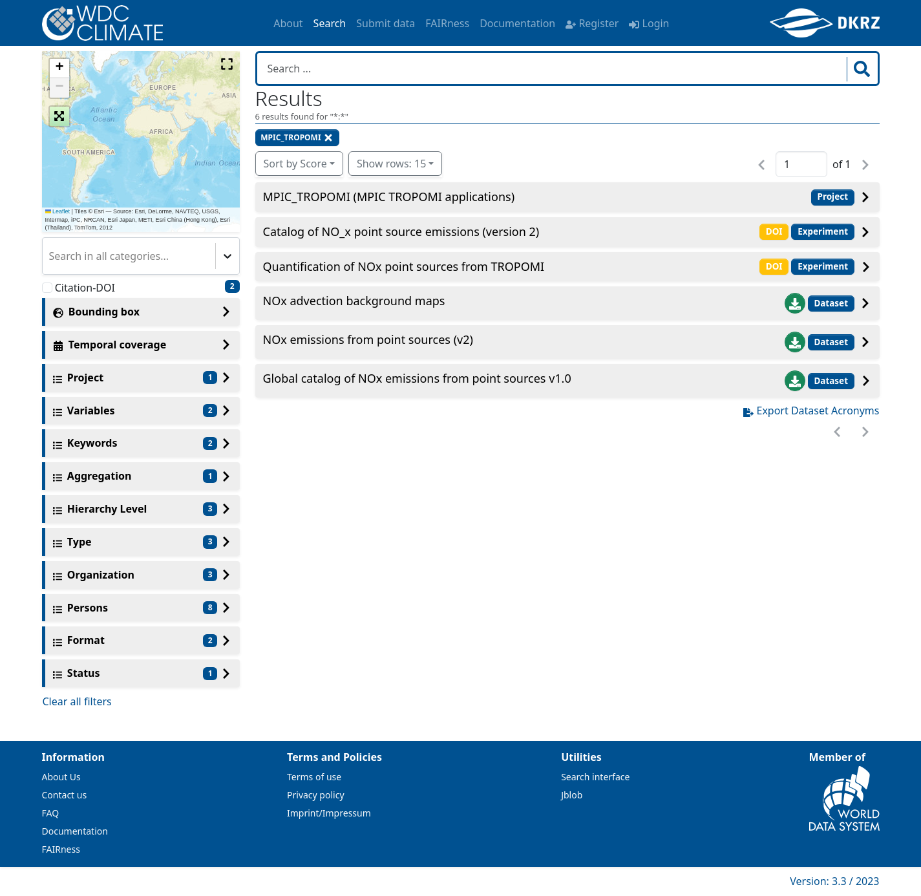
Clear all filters (77, 701)
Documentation (517, 23)
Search (329, 23)
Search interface (595, 777)
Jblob (571, 795)
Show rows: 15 (391, 163)
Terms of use (314, 777)
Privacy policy (315, 795)
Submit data (385, 23)
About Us (61, 777)
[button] (59, 68)
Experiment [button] (823, 231)
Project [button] (833, 196)
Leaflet (57, 211)
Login (649, 23)
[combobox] (50, 256)
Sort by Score (295, 163)
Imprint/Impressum (329, 813)
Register (592, 23)
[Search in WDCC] (553, 68)
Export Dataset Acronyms (811, 410)
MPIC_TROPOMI (296, 137)
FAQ (50, 813)
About (287, 23)
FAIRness (447, 23)
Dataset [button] (831, 303)
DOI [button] (774, 231)
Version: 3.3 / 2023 (834, 881)
